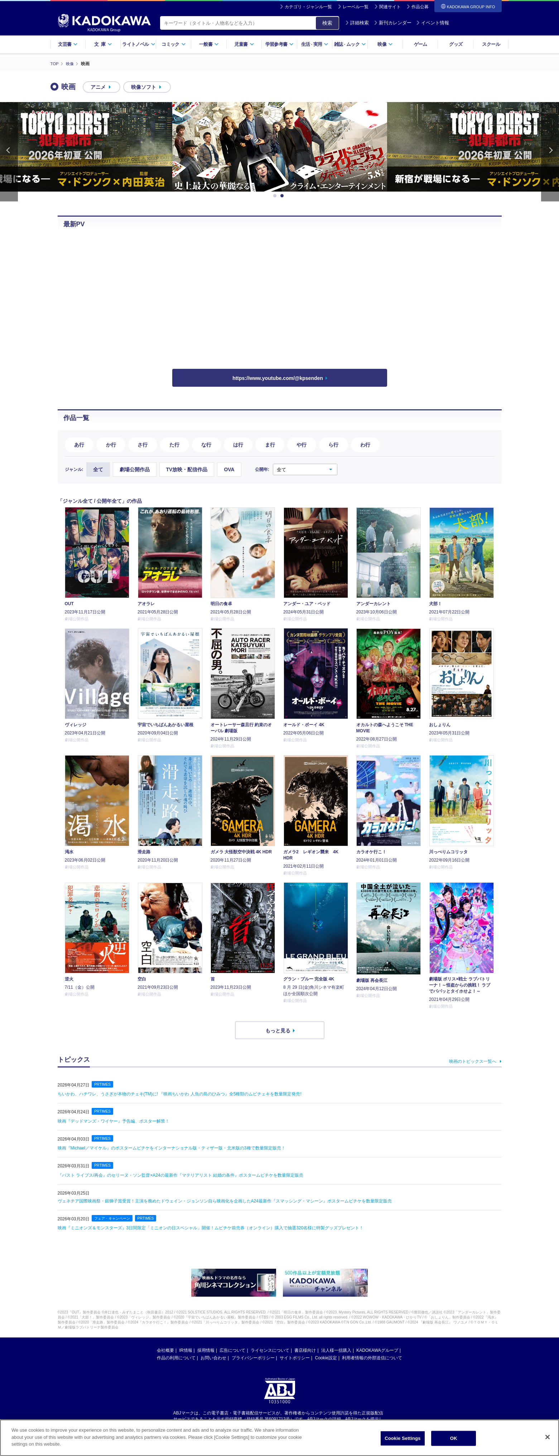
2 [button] (283, 196)
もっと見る (277, 1030)
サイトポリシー (295, 1357)
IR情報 (185, 1350)
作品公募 (420, 6)
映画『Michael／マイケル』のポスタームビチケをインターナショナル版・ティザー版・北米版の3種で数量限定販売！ (171, 1148)
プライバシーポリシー (253, 1357)
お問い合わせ (213, 1357)
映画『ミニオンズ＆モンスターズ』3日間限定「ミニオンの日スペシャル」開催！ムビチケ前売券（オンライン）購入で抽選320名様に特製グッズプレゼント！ (211, 1227)
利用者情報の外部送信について (372, 1357)
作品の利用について (176, 1357)
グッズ (455, 44)
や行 (302, 444)
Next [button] (550, 151)
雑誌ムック (350, 44)
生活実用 (315, 44)
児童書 (244, 44)
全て (98, 469)
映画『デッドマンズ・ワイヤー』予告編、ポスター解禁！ (113, 1120)
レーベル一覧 (355, 6)
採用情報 (206, 1350)
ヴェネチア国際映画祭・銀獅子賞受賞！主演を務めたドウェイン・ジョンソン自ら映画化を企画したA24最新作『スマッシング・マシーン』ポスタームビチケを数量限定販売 (225, 1200)
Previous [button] (9, 151)
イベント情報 (432, 22)
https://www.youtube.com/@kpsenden (277, 378)
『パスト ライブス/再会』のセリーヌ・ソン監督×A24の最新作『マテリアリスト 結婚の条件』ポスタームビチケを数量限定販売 (180, 1174)
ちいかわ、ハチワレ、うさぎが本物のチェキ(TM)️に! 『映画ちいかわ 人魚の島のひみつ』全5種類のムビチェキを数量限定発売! (180, 1093)
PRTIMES (103, 1084)
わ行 (365, 444)
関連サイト (390, 6)
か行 (111, 444)
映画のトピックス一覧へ (472, 1061)
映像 (385, 44)
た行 (174, 444)
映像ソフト (143, 87)
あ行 (79, 444)
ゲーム (420, 44)
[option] (279, 147)
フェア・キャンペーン (114, 1218)
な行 (206, 444)
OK (453, 1438)
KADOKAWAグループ (377, 1350)
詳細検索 (357, 22)
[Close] (547, 1437)
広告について (232, 1350)
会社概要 (165, 1350)
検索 (327, 23)
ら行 (333, 444)
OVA (229, 469)
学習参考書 (279, 44)
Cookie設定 (326, 1357)
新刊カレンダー (392, 22)
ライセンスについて (270, 1350)
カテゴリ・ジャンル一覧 (308, 6)
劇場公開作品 (135, 469)
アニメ (98, 87)
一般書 (209, 44)
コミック (173, 44)
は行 (238, 444)
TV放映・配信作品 (187, 469)
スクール (491, 44)
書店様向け (305, 1350)
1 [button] (276, 196)
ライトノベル (138, 44)
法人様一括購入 (336, 1350)
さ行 (143, 444)
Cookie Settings (402, 1438)
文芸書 (68, 44)
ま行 (270, 444)
